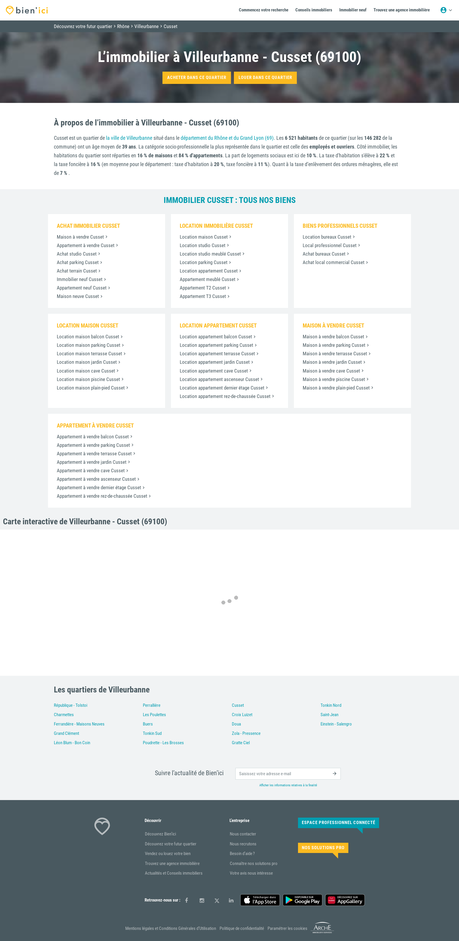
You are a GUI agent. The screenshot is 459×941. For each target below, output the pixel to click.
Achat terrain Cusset (77, 271)
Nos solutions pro (323, 847)
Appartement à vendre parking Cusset (93, 445)
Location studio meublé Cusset (210, 254)
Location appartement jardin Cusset (215, 362)
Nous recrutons (243, 844)
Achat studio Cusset (77, 254)
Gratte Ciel (241, 742)
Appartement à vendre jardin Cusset (91, 462)
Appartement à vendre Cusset (85, 245)
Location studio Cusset (202, 245)
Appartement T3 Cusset (203, 296)
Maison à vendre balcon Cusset (333, 336)
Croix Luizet (242, 714)
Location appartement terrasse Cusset (217, 353)
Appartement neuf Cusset (82, 288)
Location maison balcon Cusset (88, 336)
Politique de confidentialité (242, 928)
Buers (148, 724)
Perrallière (151, 705)
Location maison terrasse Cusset (89, 353)
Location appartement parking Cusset (216, 345)
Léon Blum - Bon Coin (72, 742)
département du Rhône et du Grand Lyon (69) (227, 138)
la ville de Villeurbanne (129, 138)
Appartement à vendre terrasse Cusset (94, 453)
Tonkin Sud (152, 733)
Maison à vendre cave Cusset (331, 371)
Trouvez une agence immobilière (172, 863)
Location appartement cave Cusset (214, 371)
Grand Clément (66, 733)
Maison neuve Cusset (78, 296)
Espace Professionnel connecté (338, 822)
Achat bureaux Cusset (324, 254)
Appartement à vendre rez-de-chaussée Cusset (102, 496)
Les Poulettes (154, 714)
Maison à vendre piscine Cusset (334, 379)
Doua (236, 724)
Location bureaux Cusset (327, 237)
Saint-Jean (329, 714)
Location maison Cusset (204, 237)
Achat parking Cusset (78, 262)
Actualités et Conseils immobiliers (174, 873)
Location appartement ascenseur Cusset (219, 379)
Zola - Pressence (246, 733)
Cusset (238, 705)
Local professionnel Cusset (330, 245)
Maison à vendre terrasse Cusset (335, 353)
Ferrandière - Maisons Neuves (79, 724)
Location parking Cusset (203, 262)
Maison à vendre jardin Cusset (332, 362)
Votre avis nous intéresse (251, 873)
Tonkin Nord (331, 705)
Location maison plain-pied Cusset (91, 388)
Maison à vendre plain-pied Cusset (336, 388)
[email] (288, 774)
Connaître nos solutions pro (254, 863)
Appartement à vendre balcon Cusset (93, 437)
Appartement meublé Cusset (207, 279)
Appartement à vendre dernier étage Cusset (99, 487)
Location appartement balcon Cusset (216, 336)
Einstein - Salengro (336, 724)
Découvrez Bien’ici (160, 834)
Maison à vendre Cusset (80, 237)
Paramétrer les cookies (287, 928)
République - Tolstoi (70, 705)
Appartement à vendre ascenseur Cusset (96, 479)
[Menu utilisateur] (446, 10)
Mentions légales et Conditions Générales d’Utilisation (170, 928)
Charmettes (64, 714)
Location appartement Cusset (209, 271)
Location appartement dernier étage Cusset (222, 388)
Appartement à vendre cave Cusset (91, 470)
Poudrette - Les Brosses (163, 742)
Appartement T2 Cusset (203, 288)
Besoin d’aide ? (242, 853)
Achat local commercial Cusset (333, 262)
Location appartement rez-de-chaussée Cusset (225, 396)
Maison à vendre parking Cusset (334, 345)
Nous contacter (243, 834)
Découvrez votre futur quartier (170, 844)
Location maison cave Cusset (86, 371)
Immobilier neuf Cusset (79, 279)
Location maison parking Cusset (88, 345)
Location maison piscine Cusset (88, 379)
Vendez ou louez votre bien (168, 853)
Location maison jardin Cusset (87, 362)
